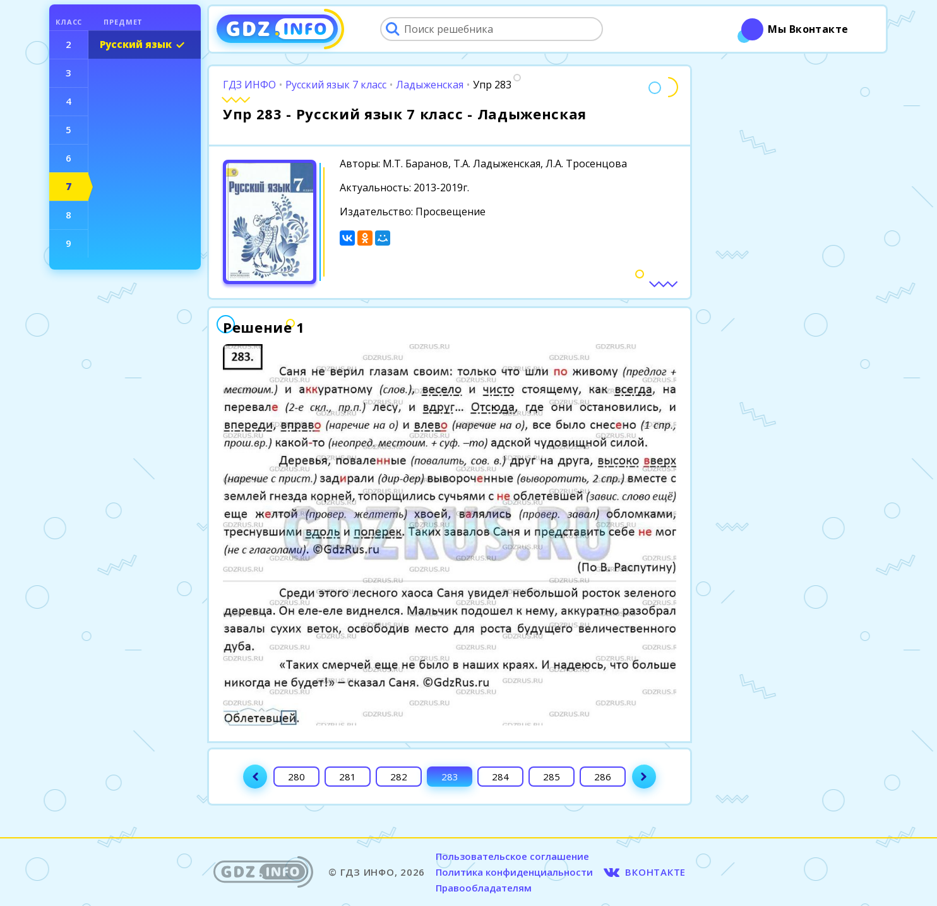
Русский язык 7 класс (335, 85)
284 (500, 776)
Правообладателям (484, 887)
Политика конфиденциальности (514, 872)
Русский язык (136, 44)
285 (551, 776)
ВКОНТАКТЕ (655, 872)
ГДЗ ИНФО (249, 85)
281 (347, 776)
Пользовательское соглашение (512, 856)
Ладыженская (429, 85)
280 (296, 776)
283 (449, 776)
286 (602, 776)
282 (398, 776)
